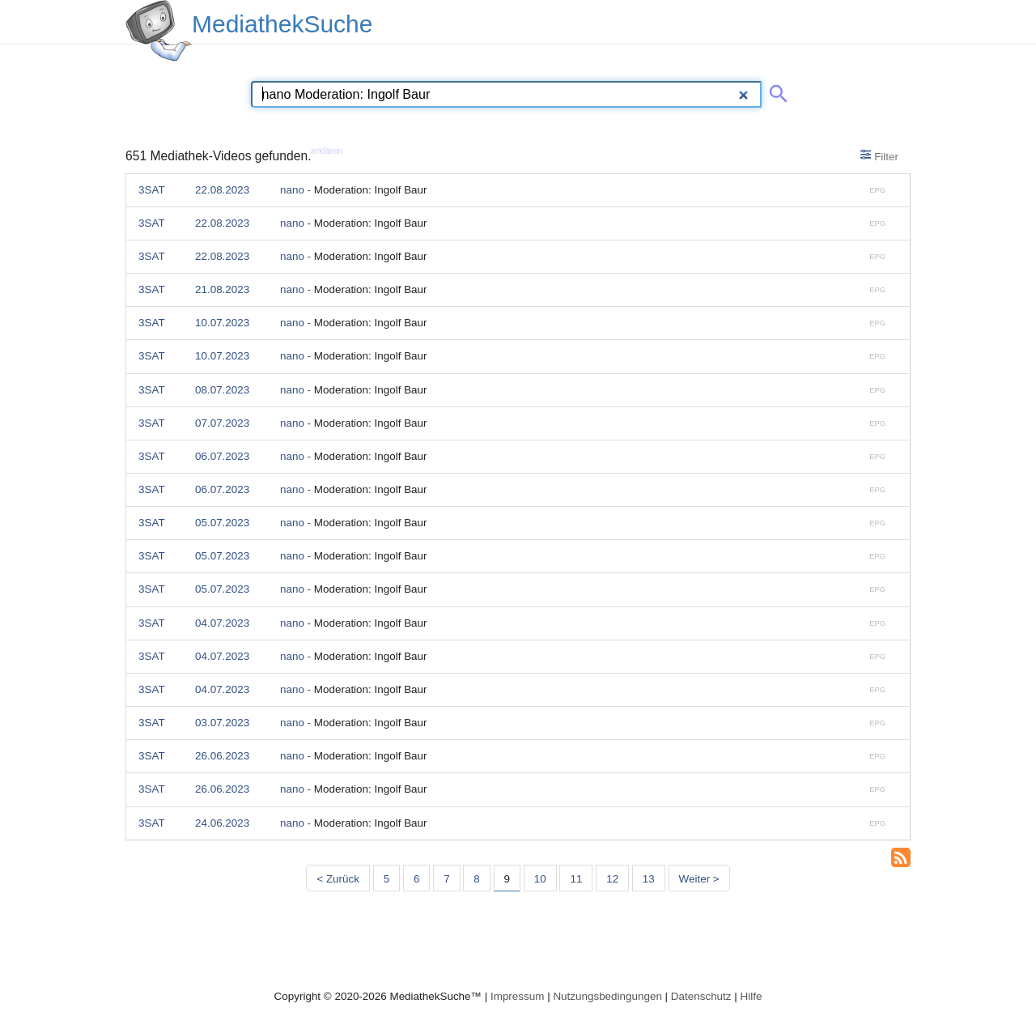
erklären (327, 150)
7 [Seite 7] (446, 879)
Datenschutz (701, 996)
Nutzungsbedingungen (607, 996)
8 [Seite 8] (476, 879)
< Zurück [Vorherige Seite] (337, 879)
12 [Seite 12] (612, 879)
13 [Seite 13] (649, 879)
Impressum (517, 996)
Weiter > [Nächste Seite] (699, 879)
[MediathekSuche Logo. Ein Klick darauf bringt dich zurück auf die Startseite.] (158, 31)
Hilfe (751, 996)
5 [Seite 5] (386, 879)
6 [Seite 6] (416, 879)
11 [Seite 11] (576, 879)
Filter (879, 155)
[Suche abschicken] (775, 90)
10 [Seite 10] (540, 879)
